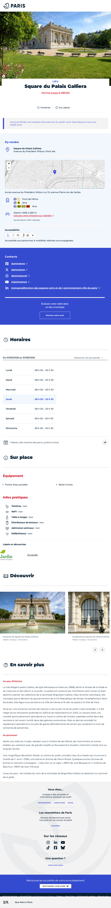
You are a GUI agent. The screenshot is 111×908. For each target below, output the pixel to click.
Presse (59, 896)
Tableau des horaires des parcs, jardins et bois (34, 442)
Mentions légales (9, 896)
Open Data (69, 896)
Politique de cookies (86, 896)
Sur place (62, 107)
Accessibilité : (37, 896)
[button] (54, 172)
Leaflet (81, 188)
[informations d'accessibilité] (20, 235)
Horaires (43, 107)
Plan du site (103, 896)
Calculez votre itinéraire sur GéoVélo (33, 215)
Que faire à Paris (23, 902)
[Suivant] (102, 650)
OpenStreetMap (94, 188)
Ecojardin (20, 555)
